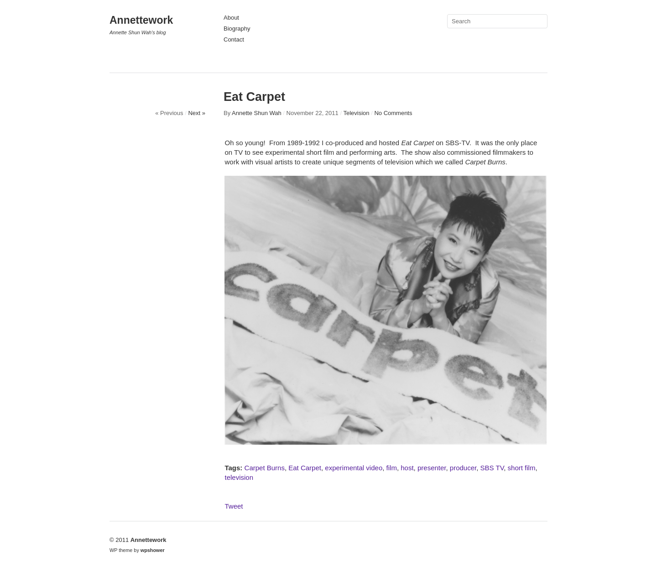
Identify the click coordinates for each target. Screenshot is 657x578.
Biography (237, 28)
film (391, 468)
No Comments (393, 113)
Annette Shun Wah (257, 113)
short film (522, 468)
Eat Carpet (304, 468)
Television (356, 113)
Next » (196, 113)
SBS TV (492, 468)
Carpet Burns (265, 468)
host (407, 468)
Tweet (233, 506)
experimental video (353, 468)
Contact (234, 39)
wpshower (153, 550)
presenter (431, 468)
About (231, 17)
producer (463, 468)
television (238, 477)
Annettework (141, 20)
